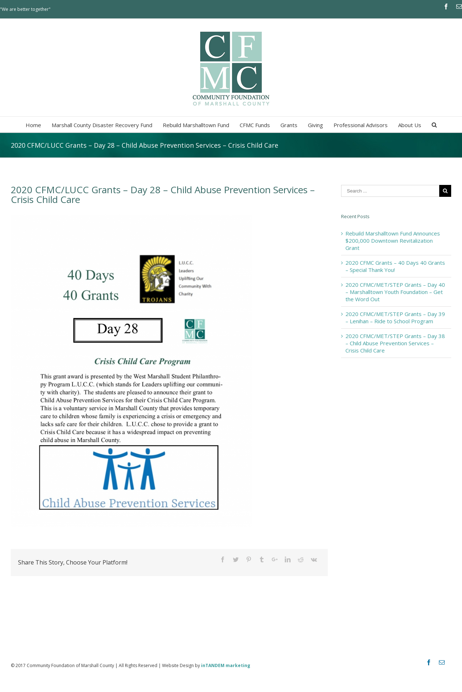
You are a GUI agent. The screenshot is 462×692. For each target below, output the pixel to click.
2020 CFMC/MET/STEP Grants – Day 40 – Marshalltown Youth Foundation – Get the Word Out (395, 292)
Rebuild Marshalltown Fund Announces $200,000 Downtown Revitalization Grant (392, 240)
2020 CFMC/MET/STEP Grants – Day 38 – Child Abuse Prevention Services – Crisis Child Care (395, 343)
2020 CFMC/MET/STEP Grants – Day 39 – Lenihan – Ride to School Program (395, 317)
